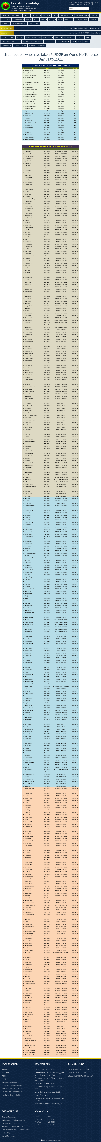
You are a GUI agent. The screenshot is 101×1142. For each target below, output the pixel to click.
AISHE (79, 37)
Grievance (93, 19)
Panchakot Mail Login (33, 37)
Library (51, 19)
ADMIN (45, 15)
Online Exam (33, 24)
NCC (27, 19)
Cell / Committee (81, 15)
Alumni (57, 37)
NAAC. (43, 19)
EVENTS (68, 19)
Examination (68, 37)
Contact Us (49, 42)
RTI (79, 42)
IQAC (54, 15)
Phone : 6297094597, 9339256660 (81, 5)
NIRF (87, 37)
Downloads (47, 37)
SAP (73, 42)
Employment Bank (81, 19)
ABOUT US (35, 15)
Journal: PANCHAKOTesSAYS (11, 15)
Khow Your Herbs (20, 46)
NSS (35, 19)
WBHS (85, 42)
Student (94, 15)
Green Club (5, 46)
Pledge (19, 37)
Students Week (62, 42)
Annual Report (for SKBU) (10, 42)
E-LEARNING (5, 19)
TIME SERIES (17, 19)
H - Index (4, 24)
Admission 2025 (7, 37)
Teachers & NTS (65, 15)
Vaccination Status (18, 24)
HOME (26, 15)
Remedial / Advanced (36, 46)
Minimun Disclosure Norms (32, 42)
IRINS (60, 19)
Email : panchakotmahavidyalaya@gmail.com (84, 2)
